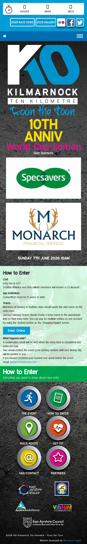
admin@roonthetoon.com (23, 362)
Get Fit (58, 428)
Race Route (29, 428)
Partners (58, 458)
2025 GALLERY (46, 22)
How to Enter (58, 398)
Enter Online (16, 330)
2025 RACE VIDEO (22, 22)
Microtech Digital (72, 540)
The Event (29, 398)
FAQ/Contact (29, 458)
